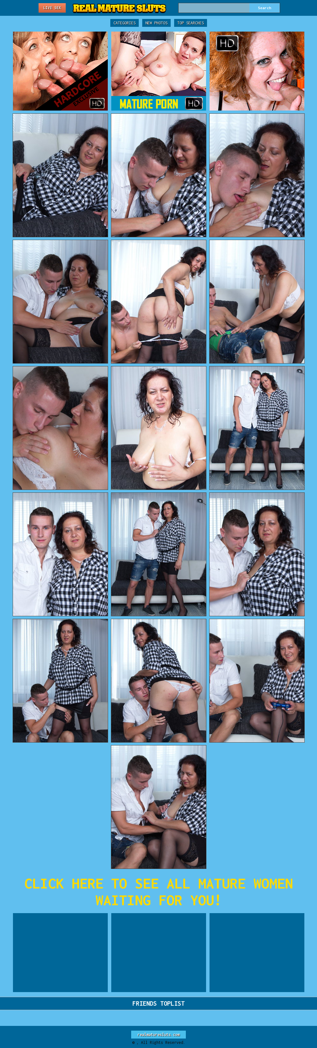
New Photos (156, 23)
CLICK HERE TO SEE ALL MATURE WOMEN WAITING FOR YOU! (158, 891)
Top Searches (190, 23)
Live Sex (52, 7)
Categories (124, 23)
